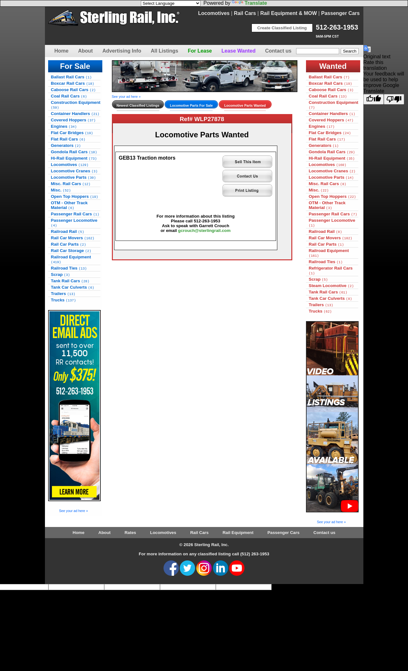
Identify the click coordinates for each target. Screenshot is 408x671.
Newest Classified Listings (138, 105)
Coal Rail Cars (69, 96)
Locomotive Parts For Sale (191, 105)
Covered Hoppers (73, 120)
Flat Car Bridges (72, 132)
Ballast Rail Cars (71, 77)
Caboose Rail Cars (73, 89)
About (85, 51)
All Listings (164, 51)
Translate (249, 3)
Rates (130, 532)
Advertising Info (121, 51)
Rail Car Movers (72, 237)
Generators (66, 145)
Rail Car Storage (71, 250)
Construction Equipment (76, 105)
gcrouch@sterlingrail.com (204, 230)
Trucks (63, 300)
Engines (64, 126)
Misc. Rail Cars (71, 183)
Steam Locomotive (331, 285)
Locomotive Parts (73, 177)
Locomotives (214, 13)
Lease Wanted (239, 51)
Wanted (333, 66)
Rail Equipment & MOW (288, 13)
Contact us (278, 51)
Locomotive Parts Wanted (245, 105)
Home (62, 51)
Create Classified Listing (282, 27)
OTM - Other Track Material (69, 205)
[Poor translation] (394, 99)
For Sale (75, 66)
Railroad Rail (67, 231)
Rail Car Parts (68, 244)
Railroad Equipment (71, 259)
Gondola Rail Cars (74, 151)
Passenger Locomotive (74, 222)
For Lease (200, 51)
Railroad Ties (69, 268)
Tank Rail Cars (70, 280)
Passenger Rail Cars (75, 214)
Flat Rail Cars (68, 139)
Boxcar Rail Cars (72, 83)
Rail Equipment (237, 532)
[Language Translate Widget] (170, 3)
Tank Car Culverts (72, 287)
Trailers (63, 293)
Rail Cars (245, 13)
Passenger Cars (340, 13)
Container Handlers (75, 113)
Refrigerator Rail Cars (331, 270)
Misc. (61, 190)
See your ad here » (73, 511)
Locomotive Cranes (74, 171)
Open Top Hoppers (74, 196)
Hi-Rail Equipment (74, 158)
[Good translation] (373, 99)
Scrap (60, 274)
